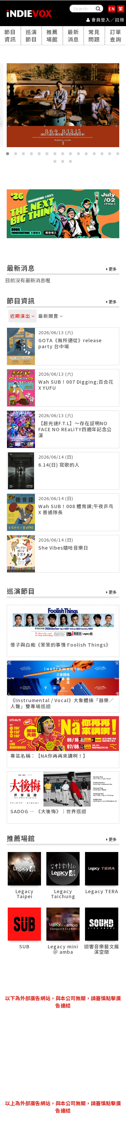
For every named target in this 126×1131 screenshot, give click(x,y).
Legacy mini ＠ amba (63, 949)
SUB (24, 946)
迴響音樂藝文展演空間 (101, 949)
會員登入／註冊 (105, 19)
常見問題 (94, 35)
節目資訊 (10, 35)
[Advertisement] (63, 1054)
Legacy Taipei (24, 894)
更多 (111, 269)
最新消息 (73, 35)
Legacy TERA (101, 891)
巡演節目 (31, 35)
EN (112, 8)
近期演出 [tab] (22, 315)
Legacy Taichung (63, 894)
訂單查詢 (115, 35)
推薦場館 (52, 35)
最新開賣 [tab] (50, 315)
